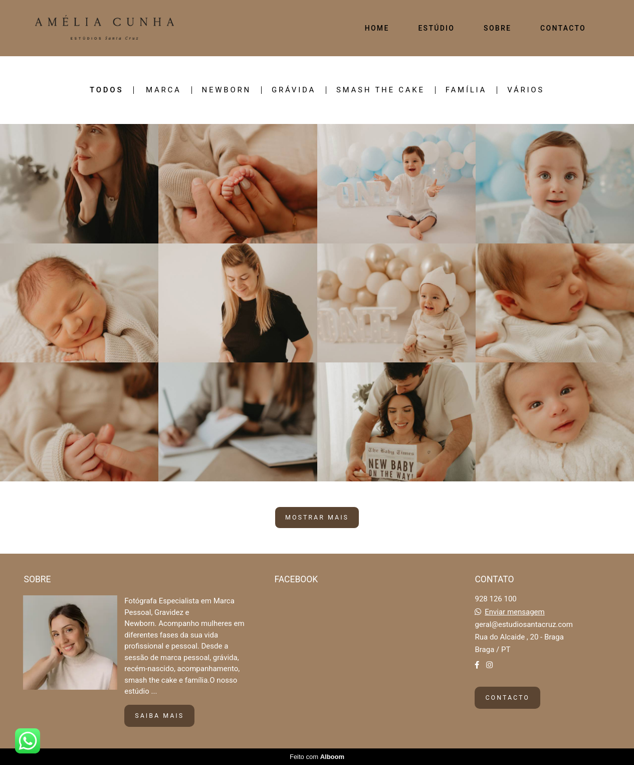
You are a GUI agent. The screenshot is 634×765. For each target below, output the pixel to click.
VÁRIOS (525, 90)
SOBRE (497, 28)
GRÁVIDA (294, 90)
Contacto (507, 697)
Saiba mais (159, 715)
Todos (106, 90)
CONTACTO (563, 28)
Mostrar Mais (317, 517)
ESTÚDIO (436, 28)
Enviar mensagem (515, 612)
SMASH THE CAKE (380, 90)
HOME (377, 28)
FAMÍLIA (466, 90)
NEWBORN (226, 90)
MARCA (163, 90)
